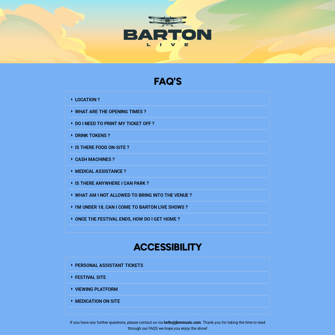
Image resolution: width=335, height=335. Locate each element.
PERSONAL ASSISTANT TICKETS (109, 265)
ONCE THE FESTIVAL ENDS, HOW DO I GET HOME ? (127, 219)
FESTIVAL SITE (90, 277)
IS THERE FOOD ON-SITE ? (102, 147)
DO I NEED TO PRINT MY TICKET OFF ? (114, 123)
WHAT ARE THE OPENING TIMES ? (110, 111)
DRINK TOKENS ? (92, 135)
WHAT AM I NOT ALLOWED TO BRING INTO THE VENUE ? (133, 195)
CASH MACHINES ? (95, 159)
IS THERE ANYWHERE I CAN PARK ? (112, 183)
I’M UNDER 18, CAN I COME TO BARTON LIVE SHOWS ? (131, 207)
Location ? (87, 99)
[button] (167, 100)
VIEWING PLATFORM (96, 289)
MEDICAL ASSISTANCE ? (100, 171)
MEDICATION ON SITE (97, 301)
